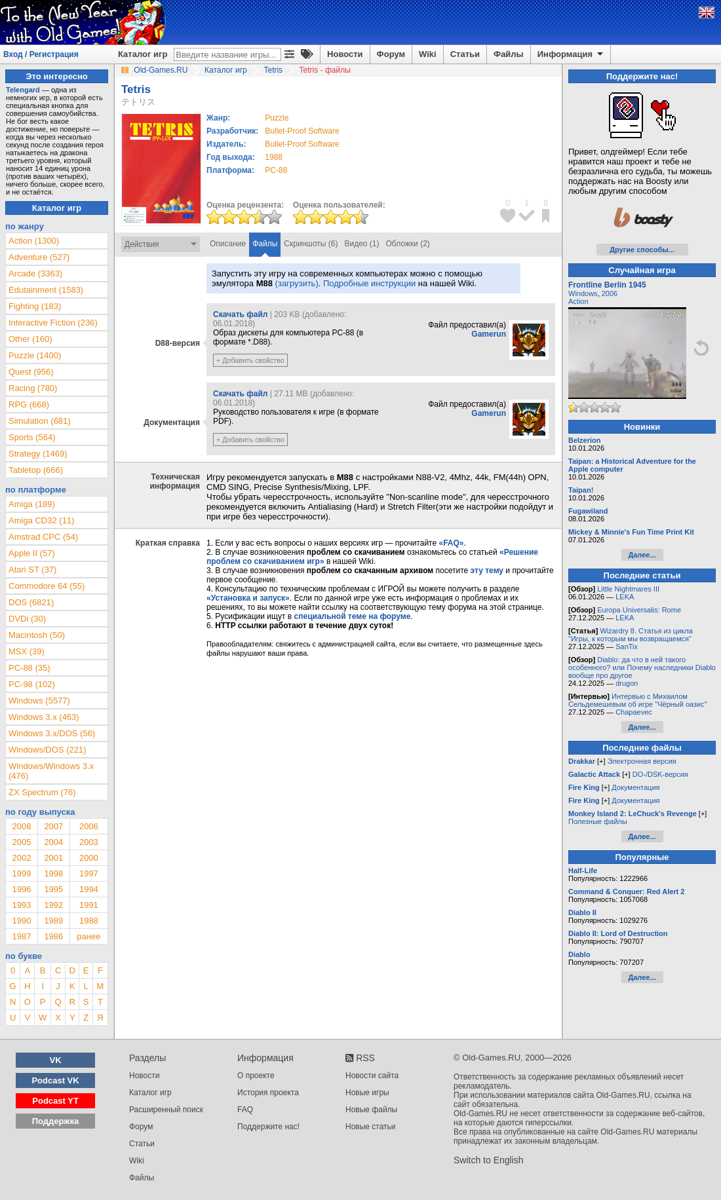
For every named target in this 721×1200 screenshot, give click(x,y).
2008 (21, 826)
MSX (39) (27, 651)
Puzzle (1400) (35, 355)
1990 (21, 921)
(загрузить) (297, 283)
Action (578, 301)
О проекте (256, 1075)
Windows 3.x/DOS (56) (52, 733)
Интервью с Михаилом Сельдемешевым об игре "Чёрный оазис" (637, 700)
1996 (21, 889)
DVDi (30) (27, 619)
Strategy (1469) (38, 454)
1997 (88, 873)
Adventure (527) (39, 257)
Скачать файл (240, 314)
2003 (88, 842)
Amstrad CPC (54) (43, 537)
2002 (21, 858)
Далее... (641, 555)
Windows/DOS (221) (47, 750)
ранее (88, 936)
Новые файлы (371, 1109)
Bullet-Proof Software (302, 131)
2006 (88, 826)
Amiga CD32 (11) (41, 520)
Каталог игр (142, 54)
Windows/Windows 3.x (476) (51, 771)
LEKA (624, 597)
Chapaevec (633, 712)
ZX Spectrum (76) (42, 792)
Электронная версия (642, 761)
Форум (391, 54)
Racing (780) (33, 388)
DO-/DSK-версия (660, 774)
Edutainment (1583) (46, 290)
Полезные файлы (597, 821)
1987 (21, 936)
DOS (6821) (31, 602)
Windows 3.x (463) (44, 717)
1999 (21, 873)
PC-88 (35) (29, 668)
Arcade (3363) (35, 273)
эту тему (487, 570)
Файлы (509, 54)
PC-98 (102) (32, 684)
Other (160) (30, 339)
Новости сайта (372, 1075)
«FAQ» (450, 543)
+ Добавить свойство (250, 360)
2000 (88, 858)
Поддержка (55, 1121)
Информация (571, 54)
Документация (635, 787)
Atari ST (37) (32, 569)
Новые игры (367, 1092)
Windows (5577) (39, 700)
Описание (228, 243)
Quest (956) (31, 372)
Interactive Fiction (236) (53, 323)
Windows (583, 293)
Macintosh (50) (37, 635)
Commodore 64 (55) (47, 586)
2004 (53, 842)
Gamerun (488, 334)
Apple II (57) (32, 553)
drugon (626, 683)
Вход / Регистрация (41, 54)
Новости (345, 54)
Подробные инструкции (369, 283)
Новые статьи (370, 1126)
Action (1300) (34, 241)
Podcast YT (55, 1101)
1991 (88, 905)
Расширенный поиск (166, 1109)
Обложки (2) (408, 243)
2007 (53, 826)
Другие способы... (642, 249)
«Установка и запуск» (248, 598)
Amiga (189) (32, 504)
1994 (88, 889)
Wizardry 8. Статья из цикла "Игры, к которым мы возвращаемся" (630, 635)
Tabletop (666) (36, 470)
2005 (21, 842)
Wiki (428, 54)
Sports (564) (32, 437)
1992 (53, 905)
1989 (53, 921)
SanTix (626, 646)
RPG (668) (29, 404)
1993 (21, 905)
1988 (274, 157)
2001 (53, 858)
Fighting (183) (35, 306)
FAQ (245, 1109)
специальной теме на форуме (352, 616)
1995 (53, 889)
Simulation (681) (40, 421)
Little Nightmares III (628, 589)
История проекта (268, 1092)
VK (56, 1060)
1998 (53, 873)
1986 (53, 936)
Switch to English (489, 1160)
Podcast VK (55, 1080)
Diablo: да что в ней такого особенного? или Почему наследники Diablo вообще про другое (642, 667)
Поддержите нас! (268, 1126)
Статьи (465, 54)
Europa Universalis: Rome (639, 610)
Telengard (23, 90)
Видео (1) (361, 243)
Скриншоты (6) (311, 243)
